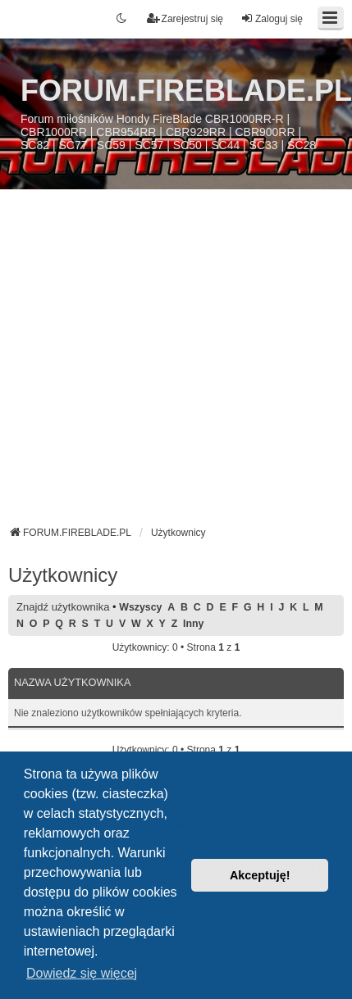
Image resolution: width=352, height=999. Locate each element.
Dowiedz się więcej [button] (81, 973)
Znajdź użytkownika (62, 607)
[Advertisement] (154, 363)
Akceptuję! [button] (260, 875)
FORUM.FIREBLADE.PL (186, 90)
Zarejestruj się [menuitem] (185, 18)
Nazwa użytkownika (72, 682)
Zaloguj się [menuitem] (271, 18)
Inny (193, 623)
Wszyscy (140, 607)
